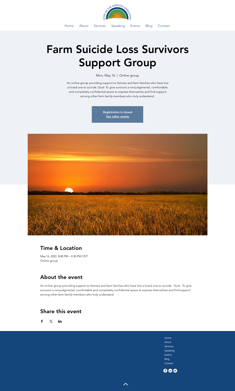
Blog (166, 359)
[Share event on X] (51, 321)
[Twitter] (175, 371)
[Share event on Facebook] (42, 321)
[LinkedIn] (170, 371)
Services (168, 346)
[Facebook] (165, 371)
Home (167, 337)
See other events (117, 116)
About (167, 342)
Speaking (169, 350)
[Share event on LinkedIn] (60, 321)
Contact (168, 363)
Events (168, 354)
